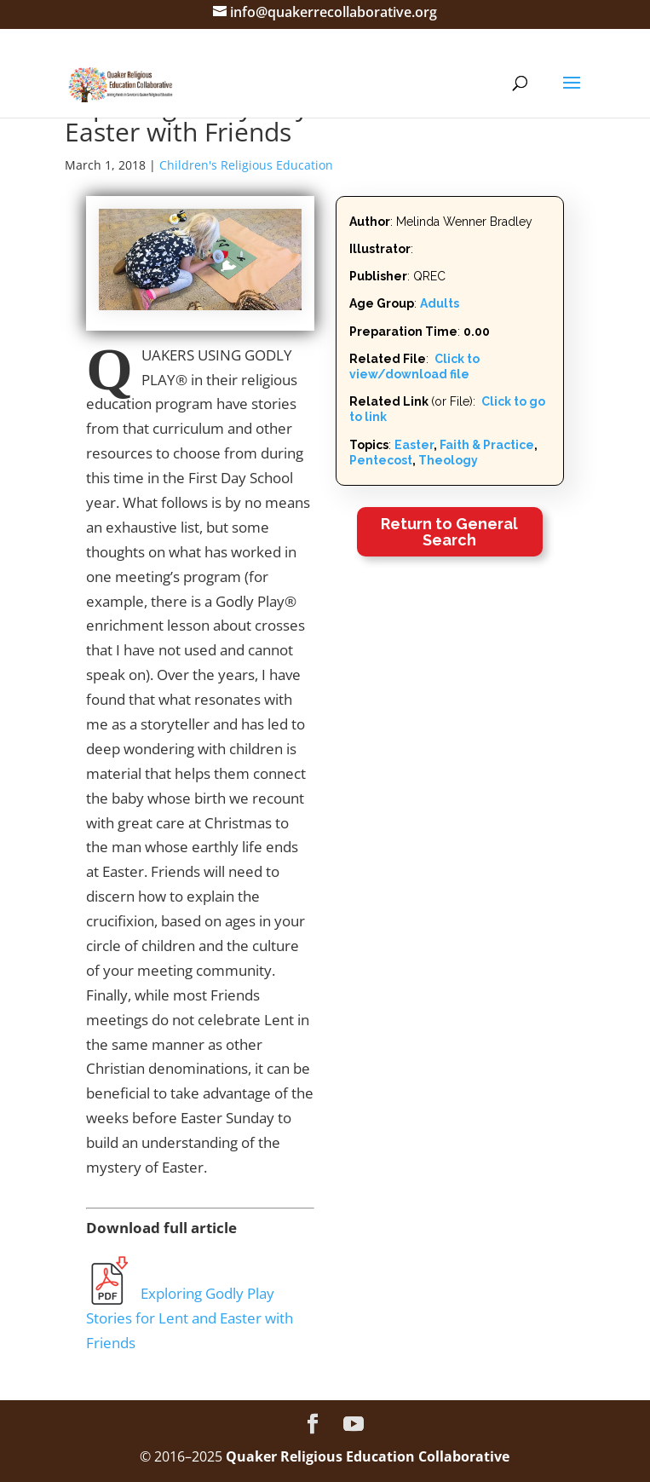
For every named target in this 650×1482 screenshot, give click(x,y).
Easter (414, 445)
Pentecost (380, 460)
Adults (439, 303)
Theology (448, 460)
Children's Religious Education (246, 165)
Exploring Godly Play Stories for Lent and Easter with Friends (189, 1317)
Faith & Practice (487, 445)
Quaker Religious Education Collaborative (367, 1456)
